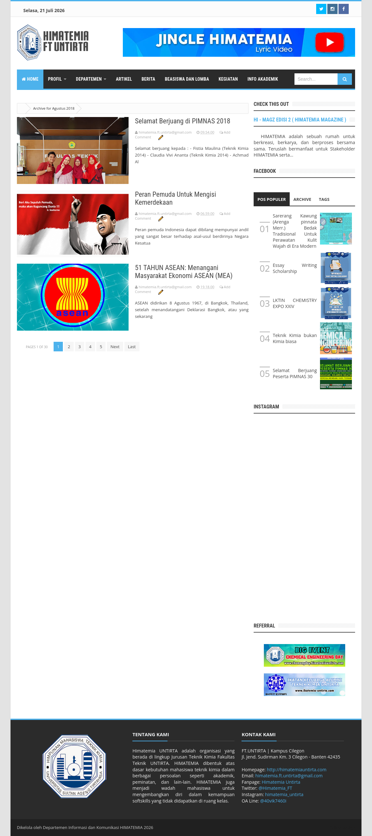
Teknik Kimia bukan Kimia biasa (295, 338)
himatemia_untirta (284, 794)
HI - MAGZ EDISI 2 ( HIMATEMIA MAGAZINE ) (300, 120)
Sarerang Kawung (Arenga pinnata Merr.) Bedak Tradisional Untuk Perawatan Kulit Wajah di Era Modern (295, 231)
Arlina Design (342, 827)
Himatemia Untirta (281, 782)
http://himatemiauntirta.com (296, 769)
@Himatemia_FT (275, 788)
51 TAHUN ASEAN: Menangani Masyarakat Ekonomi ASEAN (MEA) (184, 272)
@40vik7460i (273, 801)
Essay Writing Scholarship (295, 268)
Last (132, 346)
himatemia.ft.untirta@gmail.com (289, 776)
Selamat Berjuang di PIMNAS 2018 (182, 121)
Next (115, 346)
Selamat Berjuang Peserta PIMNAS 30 (295, 373)
